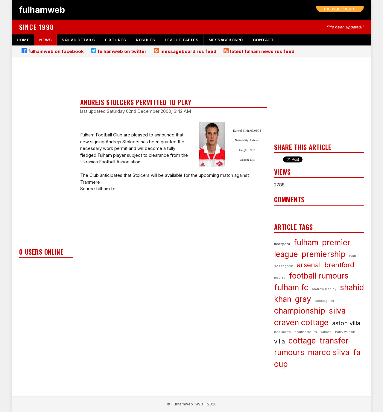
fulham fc (291, 287)
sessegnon (324, 301)
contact (263, 39)
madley (279, 277)
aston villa (346, 323)
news (45, 39)
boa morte (282, 332)
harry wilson (345, 332)
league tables (182, 39)
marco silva (328, 352)
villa (279, 341)
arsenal (309, 265)
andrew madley (324, 289)
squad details (78, 39)
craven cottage (301, 322)
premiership (324, 254)
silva (337, 310)
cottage (302, 340)
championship (299, 310)
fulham (306, 242)
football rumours (319, 275)
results (145, 39)
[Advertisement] (46, 154)
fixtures (115, 39)
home (23, 39)
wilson (326, 332)
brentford (339, 265)
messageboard (226, 39)
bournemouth (305, 332)
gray (303, 299)
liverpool (282, 243)
